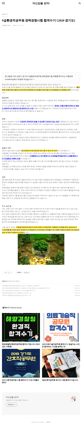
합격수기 (5, 281)
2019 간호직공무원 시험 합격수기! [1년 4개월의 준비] (17, 290)
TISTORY (41, 422)
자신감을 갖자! (41, 3)
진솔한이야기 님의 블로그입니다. (17, 400)
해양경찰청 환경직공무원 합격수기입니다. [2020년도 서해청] (20, 285)
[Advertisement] (41, 51)
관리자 (49, 422)
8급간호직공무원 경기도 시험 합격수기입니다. (15, 293)
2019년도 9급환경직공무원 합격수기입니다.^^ (15, 295)
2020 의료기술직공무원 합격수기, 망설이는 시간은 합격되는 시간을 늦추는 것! (25, 288)
